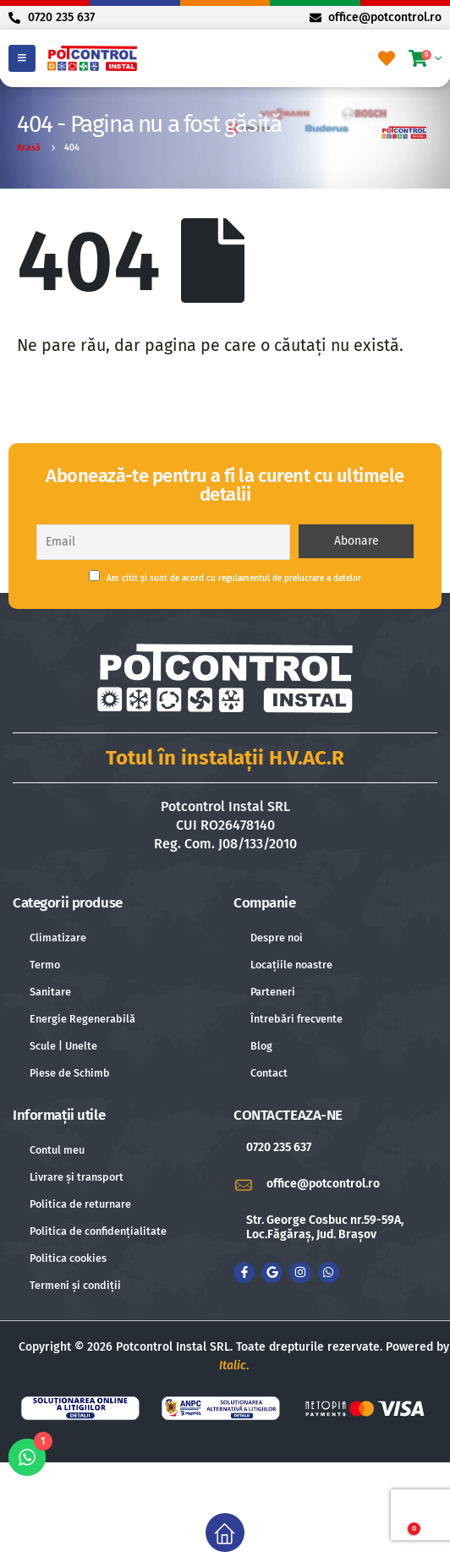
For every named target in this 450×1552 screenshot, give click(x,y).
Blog (261, 1045)
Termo (45, 964)
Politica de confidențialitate (98, 1231)
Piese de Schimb (70, 1073)
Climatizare (58, 937)
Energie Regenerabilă (82, 1018)
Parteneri (272, 991)
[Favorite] (386, 58)
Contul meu (57, 1149)
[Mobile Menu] (22, 58)
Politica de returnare (80, 1204)
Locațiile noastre (291, 964)
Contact (269, 1073)
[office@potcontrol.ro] (335, 1184)
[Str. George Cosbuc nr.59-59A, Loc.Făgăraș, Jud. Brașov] (335, 1228)
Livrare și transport (76, 1177)
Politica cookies (68, 1258)
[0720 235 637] (335, 1148)
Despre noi (276, 937)
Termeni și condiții (75, 1285)
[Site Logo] (92, 58)
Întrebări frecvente (296, 1018)
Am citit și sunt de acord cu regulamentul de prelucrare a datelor (225, 577)
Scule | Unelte (63, 1045)
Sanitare (50, 991)
